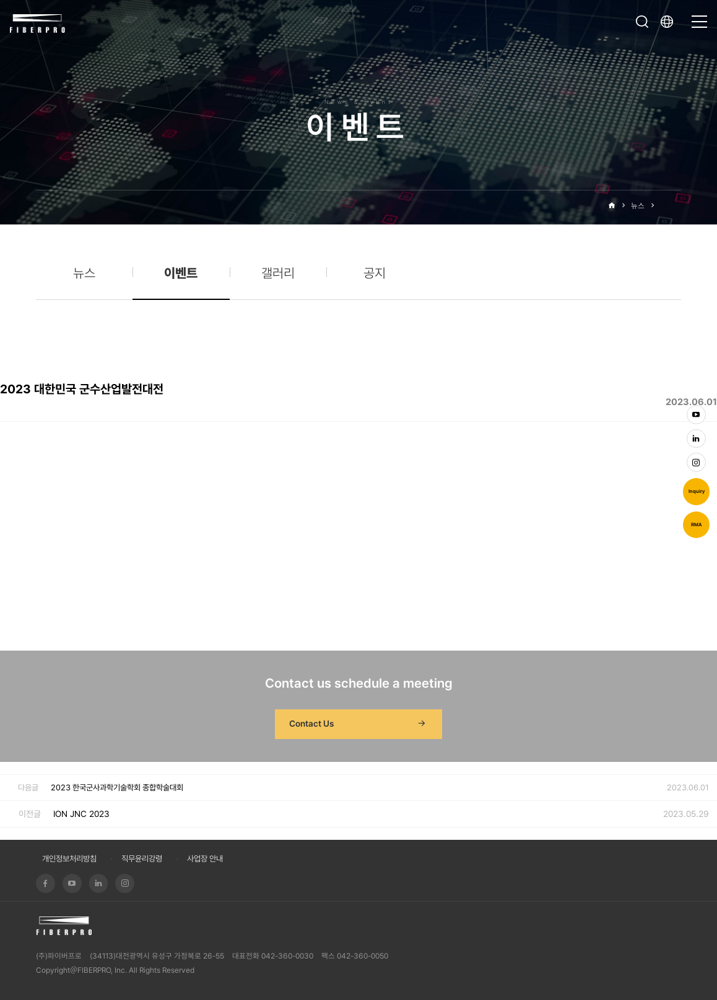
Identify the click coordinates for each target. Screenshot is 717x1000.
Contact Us (358, 724)
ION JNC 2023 (81, 814)
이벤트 (671, 205)
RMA (696, 525)
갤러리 (278, 273)
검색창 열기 (642, 21)
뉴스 (638, 205)
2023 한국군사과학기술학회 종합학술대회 (117, 787)
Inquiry (697, 491)
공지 (374, 273)
